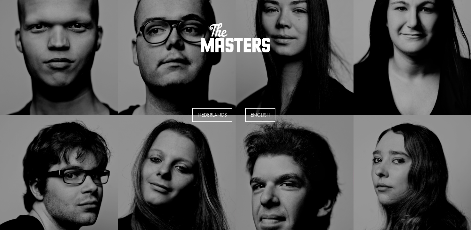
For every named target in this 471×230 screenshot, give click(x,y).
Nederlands (212, 114)
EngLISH (260, 114)
